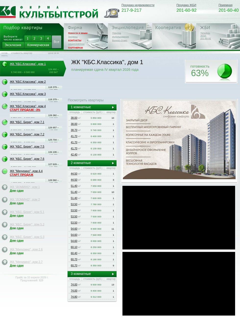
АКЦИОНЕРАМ (76, 44)
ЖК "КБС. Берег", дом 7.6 (27, 159)
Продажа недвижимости (137, 5)
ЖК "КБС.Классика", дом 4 (28, 108)
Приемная (225, 5)
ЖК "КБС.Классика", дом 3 (28, 94)
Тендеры (73, 36)
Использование (120, 36)
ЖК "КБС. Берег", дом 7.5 (27, 146)
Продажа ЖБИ (186, 5)
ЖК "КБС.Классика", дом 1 (28, 64)
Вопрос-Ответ (119, 40)
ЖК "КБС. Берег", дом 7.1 (27, 122)
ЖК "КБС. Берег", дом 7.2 (27, 134)
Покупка (116, 33)
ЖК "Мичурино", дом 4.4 (26, 173)
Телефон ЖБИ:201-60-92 (205, 36)
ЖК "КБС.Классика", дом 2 (28, 81)
